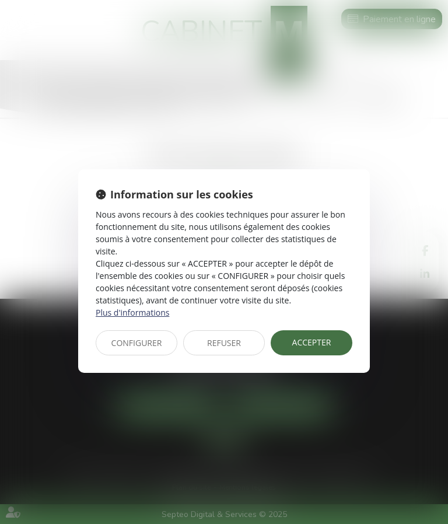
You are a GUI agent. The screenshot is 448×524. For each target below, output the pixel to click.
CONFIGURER (136, 342)
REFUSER (224, 342)
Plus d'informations (132, 312)
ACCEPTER (311, 342)
